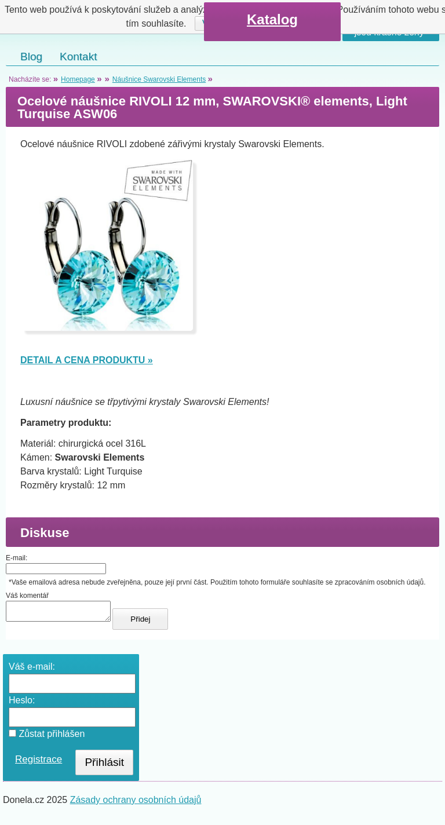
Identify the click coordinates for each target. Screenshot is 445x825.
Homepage (78, 79)
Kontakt (78, 56)
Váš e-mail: (32, 670)
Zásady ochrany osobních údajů (136, 803)
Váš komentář (27, 596)
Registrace (38, 762)
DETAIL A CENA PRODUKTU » (86, 360)
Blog (31, 56)
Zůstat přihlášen (47, 737)
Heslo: (22, 704)
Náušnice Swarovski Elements (159, 79)
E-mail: (16, 558)
